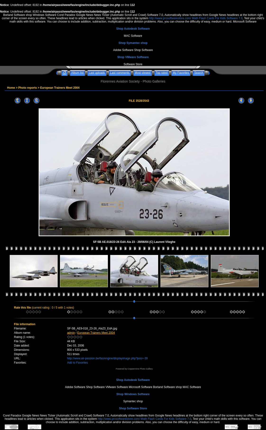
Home (11, 87)
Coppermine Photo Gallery (140, 369)
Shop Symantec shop (133, 43)
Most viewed (143, 72)
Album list (77, 72)
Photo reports (27, 87)
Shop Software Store (133, 408)
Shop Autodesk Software (133, 28)
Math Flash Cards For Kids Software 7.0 (217, 18)
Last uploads (97, 72)
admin (71, 332)
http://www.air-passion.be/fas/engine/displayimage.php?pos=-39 (107, 358)
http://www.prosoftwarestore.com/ (170, 18)
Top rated (162, 72)
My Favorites (181, 72)
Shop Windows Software (133, 394)
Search (198, 72)
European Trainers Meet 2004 (59, 87)
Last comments (119, 72)
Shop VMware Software (133, 57)
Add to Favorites (77, 362)
